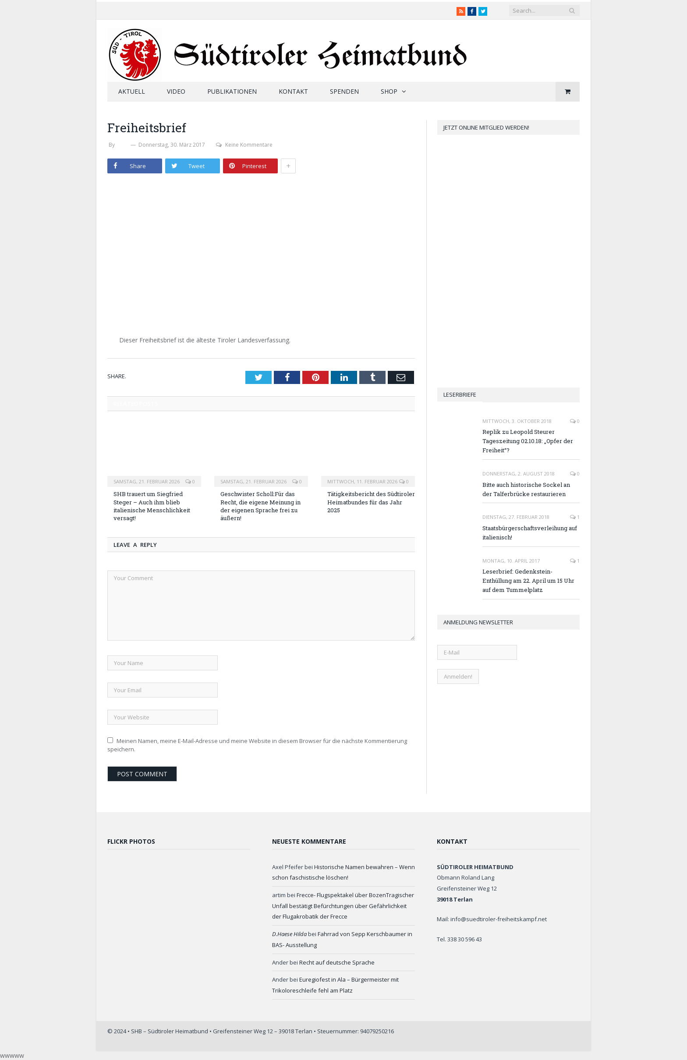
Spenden (344, 91)
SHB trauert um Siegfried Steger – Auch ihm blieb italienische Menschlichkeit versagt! (151, 506)
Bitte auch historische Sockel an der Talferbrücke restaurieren (526, 489)
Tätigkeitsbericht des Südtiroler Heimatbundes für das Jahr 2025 (371, 502)
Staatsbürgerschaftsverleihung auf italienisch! (529, 532)
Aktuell (131, 91)
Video (176, 91)
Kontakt (293, 91)
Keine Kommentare (244, 144)
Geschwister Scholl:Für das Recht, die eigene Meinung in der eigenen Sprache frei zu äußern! (260, 506)
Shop (389, 91)
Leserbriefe (459, 394)
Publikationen (232, 91)
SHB (122, 144)
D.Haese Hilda (289, 934)
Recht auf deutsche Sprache (337, 962)
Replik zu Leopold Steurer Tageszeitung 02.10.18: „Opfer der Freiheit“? (527, 441)
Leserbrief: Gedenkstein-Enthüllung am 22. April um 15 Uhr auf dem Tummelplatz (528, 580)
